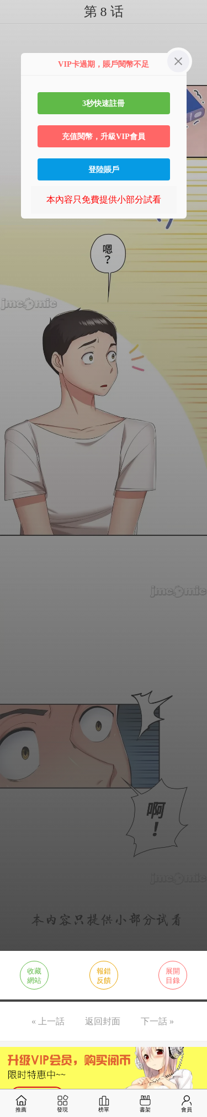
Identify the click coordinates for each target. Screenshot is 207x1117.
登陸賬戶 (103, 169)
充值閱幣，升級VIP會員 (103, 136)
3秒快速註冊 (103, 103)
